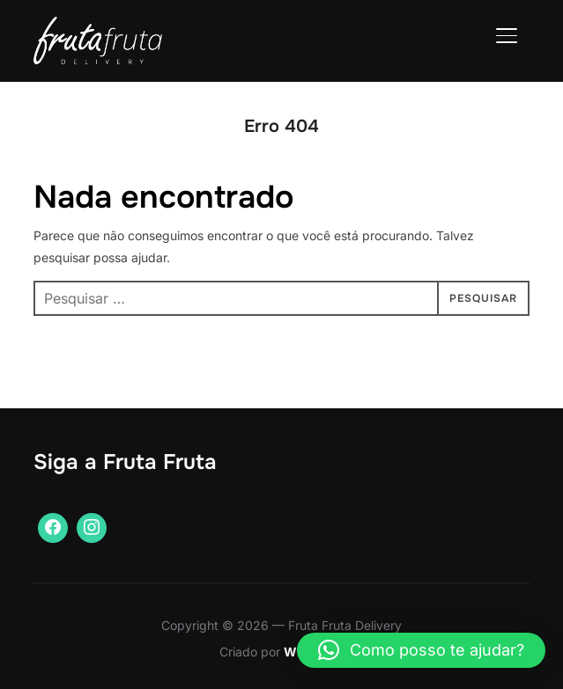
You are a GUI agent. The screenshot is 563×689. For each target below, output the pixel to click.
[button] (421, 650)
